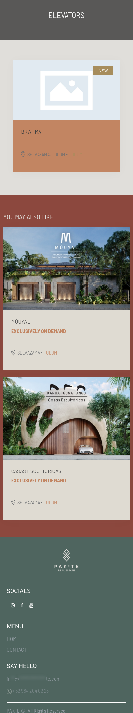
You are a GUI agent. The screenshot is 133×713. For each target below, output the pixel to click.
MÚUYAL (20, 321)
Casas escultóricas (36, 471)
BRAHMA (31, 131)
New (104, 70)
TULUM (75, 154)
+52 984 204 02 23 (28, 690)
